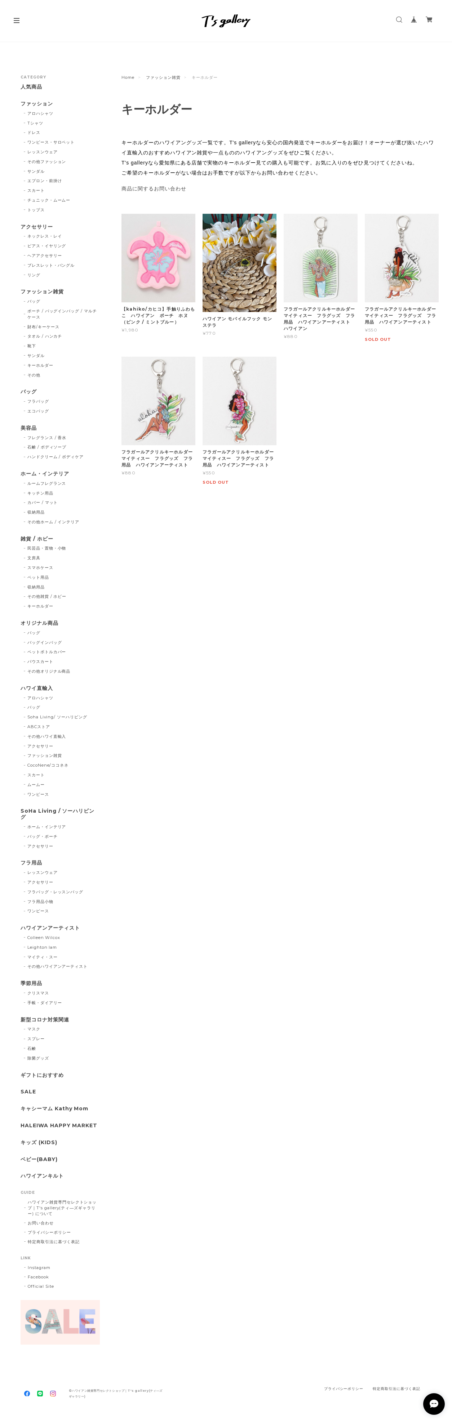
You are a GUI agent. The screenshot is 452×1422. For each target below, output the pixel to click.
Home (127, 77)
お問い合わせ (41, 1222)
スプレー (36, 1038)
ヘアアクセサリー (44, 255)
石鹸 (31, 1048)
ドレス (33, 132)
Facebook (38, 1276)
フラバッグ (38, 401)
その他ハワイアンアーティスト (57, 966)
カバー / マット (42, 502)
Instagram (39, 1267)
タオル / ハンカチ (44, 336)
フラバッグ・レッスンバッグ (55, 891)
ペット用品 (38, 577)
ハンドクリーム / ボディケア (55, 456)
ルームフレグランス (46, 483)
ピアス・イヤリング (46, 245)
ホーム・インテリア (45, 474)
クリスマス (38, 993)
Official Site (41, 1286)
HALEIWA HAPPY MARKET (59, 1126)
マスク (33, 1028)
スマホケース (40, 567)
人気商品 (31, 87)
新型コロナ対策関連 (45, 1020)
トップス (36, 209)
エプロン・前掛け (44, 180)
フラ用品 (31, 863)
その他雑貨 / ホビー (47, 596)
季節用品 (31, 983)
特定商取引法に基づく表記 (54, 1241)
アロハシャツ (40, 113)
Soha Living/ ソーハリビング (57, 716)
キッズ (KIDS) (39, 1142)
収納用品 (36, 512)
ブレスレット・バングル (51, 265)
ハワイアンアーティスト (50, 928)
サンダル (36, 171)
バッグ (33, 301)
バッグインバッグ (44, 642)
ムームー (36, 784)
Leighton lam (42, 947)
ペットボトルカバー (46, 651)
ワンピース (38, 794)
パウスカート (40, 661)
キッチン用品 (40, 493)
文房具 (33, 557)
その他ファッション (46, 161)
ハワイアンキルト (42, 1176)
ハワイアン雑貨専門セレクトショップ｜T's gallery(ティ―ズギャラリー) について (62, 1208)
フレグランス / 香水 (47, 437)
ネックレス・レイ (44, 236)
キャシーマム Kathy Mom (54, 1109)
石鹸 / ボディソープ (47, 447)
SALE (28, 1092)
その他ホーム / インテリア (53, 521)
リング (33, 274)
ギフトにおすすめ (42, 1075)
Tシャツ (35, 123)
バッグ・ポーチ (42, 836)
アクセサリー (37, 227)
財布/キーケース (43, 326)
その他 (33, 375)
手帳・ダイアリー (44, 1002)
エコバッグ (38, 411)
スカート (36, 190)
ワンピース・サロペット (51, 142)
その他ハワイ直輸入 (46, 736)
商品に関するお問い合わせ (153, 188)
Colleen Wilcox (43, 937)
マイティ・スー (42, 957)
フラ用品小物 (40, 901)
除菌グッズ (38, 1058)
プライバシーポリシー (49, 1232)
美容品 (29, 428)
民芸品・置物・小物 (46, 548)
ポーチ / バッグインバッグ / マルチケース (62, 314)
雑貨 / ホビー (37, 539)
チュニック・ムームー (49, 200)
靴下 (31, 345)
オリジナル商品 (39, 623)
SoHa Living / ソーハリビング (57, 814)
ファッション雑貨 (163, 77)
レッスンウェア (42, 151)
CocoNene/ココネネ (47, 765)
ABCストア (38, 726)
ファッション (37, 104)
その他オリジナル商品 (49, 671)
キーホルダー (40, 365)
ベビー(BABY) (39, 1159)
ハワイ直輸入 (37, 688)
